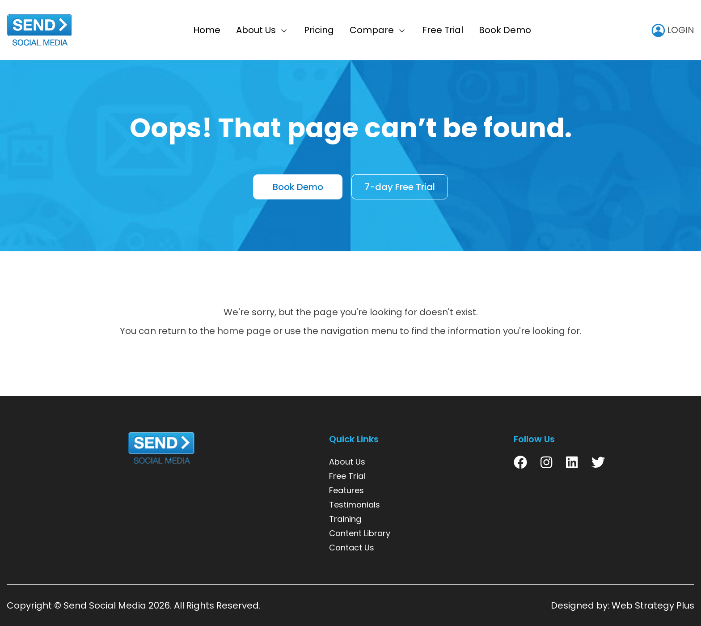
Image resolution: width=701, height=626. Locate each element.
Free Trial (442, 30)
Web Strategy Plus (653, 605)
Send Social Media (104, 605)
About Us (256, 30)
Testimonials (354, 504)
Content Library (359, 533)
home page (244, 331)
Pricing (319, 30)
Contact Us (351, 547)
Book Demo (505, 30)
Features (346, 490)
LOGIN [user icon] (672, 30)
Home (206, 30)
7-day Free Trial (399, 187)
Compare (372, 30)
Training (345, 518)
